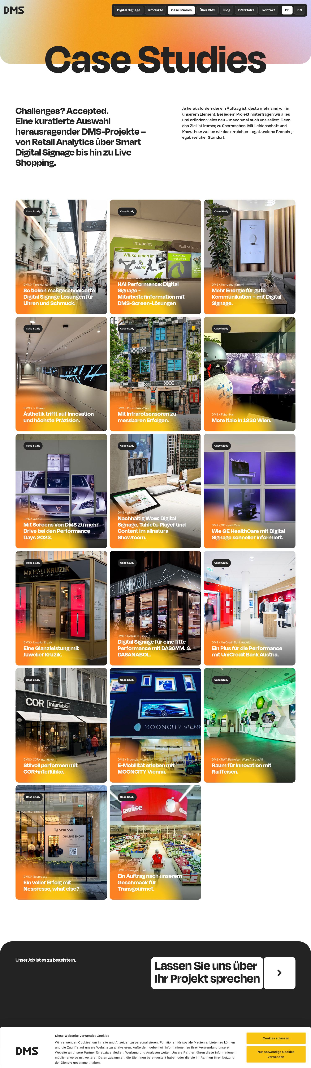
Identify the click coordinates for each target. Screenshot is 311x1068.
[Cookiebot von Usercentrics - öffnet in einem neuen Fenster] (27, 1060)
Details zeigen (223, 1059)
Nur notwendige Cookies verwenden (276, 1034)
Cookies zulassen (276, 1018)
